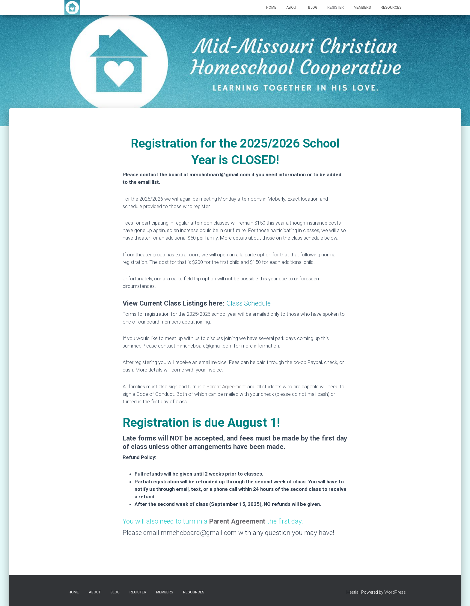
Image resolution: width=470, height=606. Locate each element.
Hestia (352, 592)
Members (362, 7)
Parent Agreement (226, 387)
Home (271, 7)
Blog (312, 7)
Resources (391, 7)
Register (335, 7)
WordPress (395, 592)
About (292, 7)
